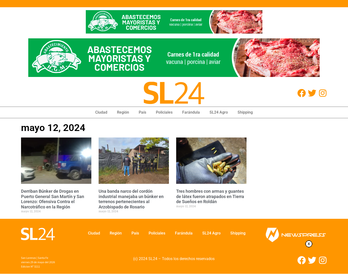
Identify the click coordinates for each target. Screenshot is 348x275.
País (142, 112)
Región (123, 112)
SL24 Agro (219, 112)
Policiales (164, 112)
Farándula (191, 112)
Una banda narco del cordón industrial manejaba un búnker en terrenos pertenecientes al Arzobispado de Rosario (131, 199)
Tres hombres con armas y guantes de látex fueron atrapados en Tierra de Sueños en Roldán (210, 196)
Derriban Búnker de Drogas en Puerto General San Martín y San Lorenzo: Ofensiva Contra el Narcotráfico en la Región (52, 199)
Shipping (245, 112)
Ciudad (101, 112)
